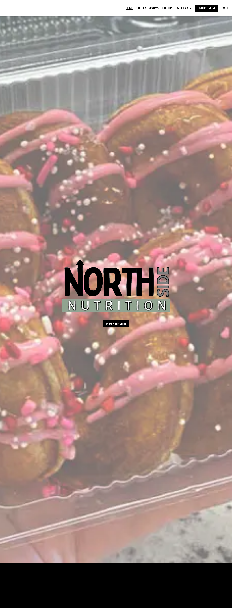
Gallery (141, 8)
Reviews (154, 8)
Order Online (206, 8)
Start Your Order (116, 324)
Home (129, 8)
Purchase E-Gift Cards (176, 8)
